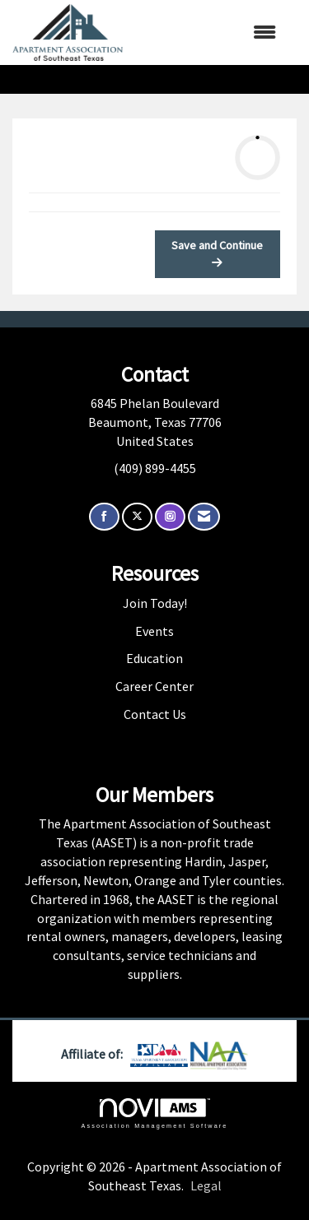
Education (154, 658)
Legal (206, 1185)
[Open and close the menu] (207, 32)
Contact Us (155, 714)
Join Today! (155, 603)
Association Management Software (154, 1113)
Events (154, 631)
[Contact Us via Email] (204, 517)
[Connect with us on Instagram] (170, 517)
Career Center (154, 686)
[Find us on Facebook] (104, 517)
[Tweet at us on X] (137, 517)
